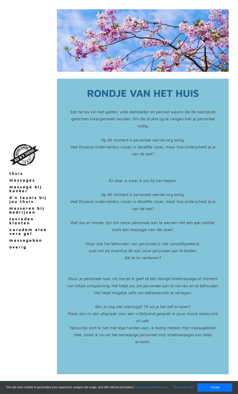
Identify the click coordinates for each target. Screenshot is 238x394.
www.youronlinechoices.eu (151, 387)
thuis (16, 173)
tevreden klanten (21, 221)
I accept (215, 387)
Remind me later (183, 387)
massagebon (25, 240)
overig (18, 247)
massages (22, 180)
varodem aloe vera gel (28, 231)
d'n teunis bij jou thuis (28, 199)
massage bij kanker (25, 189)
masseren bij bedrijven (27, 210)
